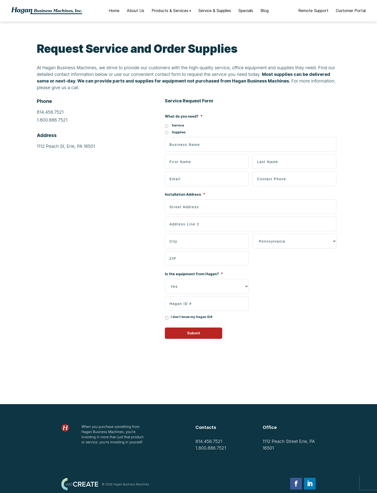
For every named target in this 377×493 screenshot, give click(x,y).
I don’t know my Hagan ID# (191, 317)
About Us (135, 10)
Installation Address (185, 194)
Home (114, 10)
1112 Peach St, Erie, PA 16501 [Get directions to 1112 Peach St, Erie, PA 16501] (66, 146)
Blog (264, 10)
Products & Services (170, 10)
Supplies (178, 132)
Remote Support (313, 10)
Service (178, 125)
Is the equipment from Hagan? (194, 274)
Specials (245, 10)
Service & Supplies (214, 10)
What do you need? (183, 116)
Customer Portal (351, 10)
